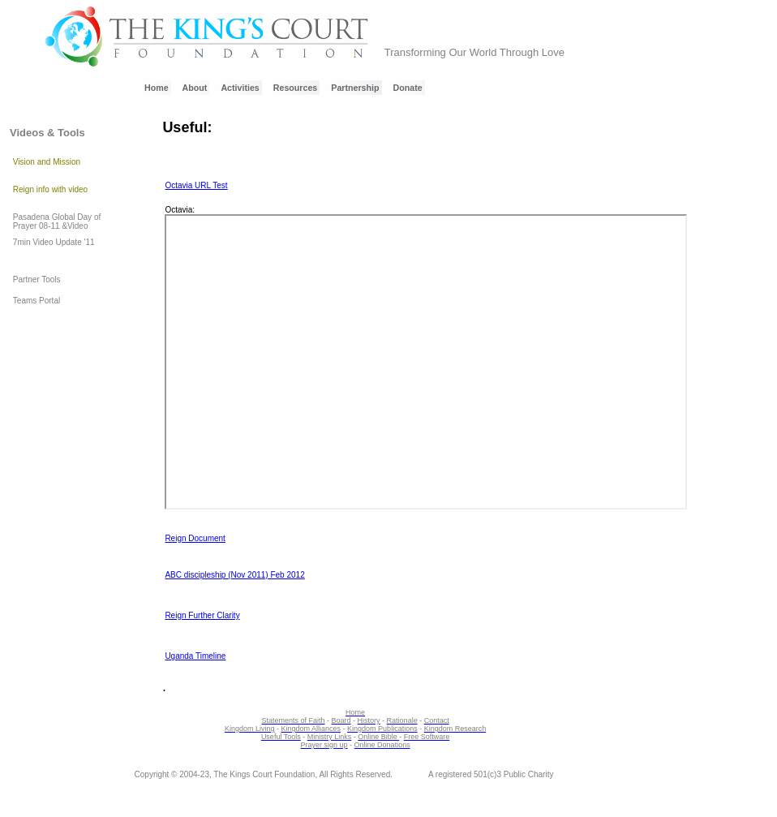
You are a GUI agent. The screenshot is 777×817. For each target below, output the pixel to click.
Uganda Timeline (195, 655)
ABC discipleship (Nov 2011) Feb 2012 (234, 574)
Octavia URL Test (196, 185)
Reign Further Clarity (202, 615)
